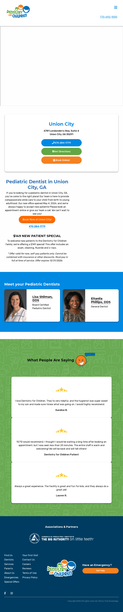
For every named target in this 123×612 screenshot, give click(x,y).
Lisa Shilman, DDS (42, 298)
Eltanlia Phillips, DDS (101, 300)
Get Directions (61, 151)
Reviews (26, 568)
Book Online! (61, 160)
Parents (8, 568)
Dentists (9, 559)
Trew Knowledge (111, 601)
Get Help (100, 570)
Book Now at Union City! (37, 219)
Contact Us (28, 559)
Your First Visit (30, 555)
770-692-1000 (108, 17)
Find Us (8, 555)
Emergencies (11, 577)
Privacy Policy (30, 577)
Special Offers (11, 581)
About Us (9, 573)
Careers (26, 564)
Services (9, 564)
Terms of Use (29, 573)
